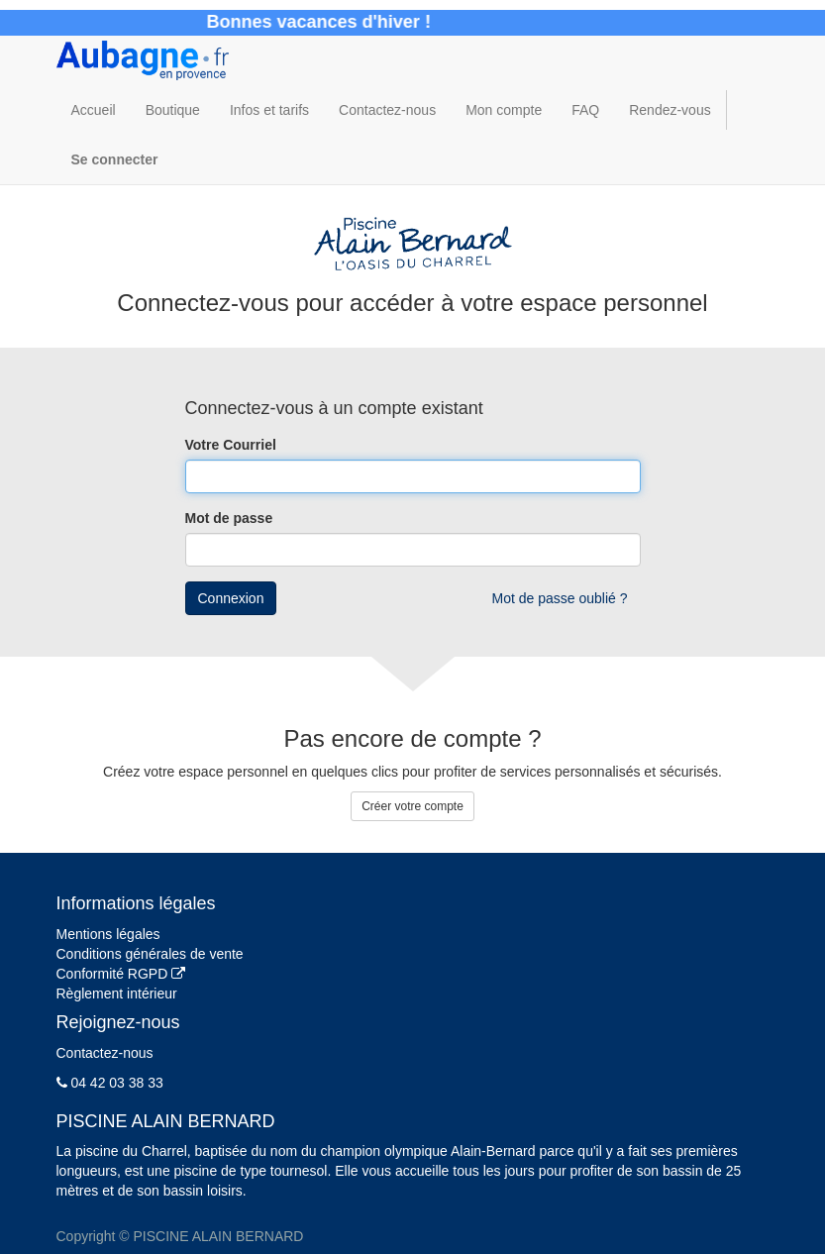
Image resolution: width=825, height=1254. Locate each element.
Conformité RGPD (121, 974)
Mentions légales (108, 934)
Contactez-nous (105, 1053)
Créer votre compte (412, 806)
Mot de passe (229, 518)
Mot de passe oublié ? (560, 598)
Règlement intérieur (116, 993)
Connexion (231, 598)
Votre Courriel (230, 445)
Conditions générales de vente (150, 954)
